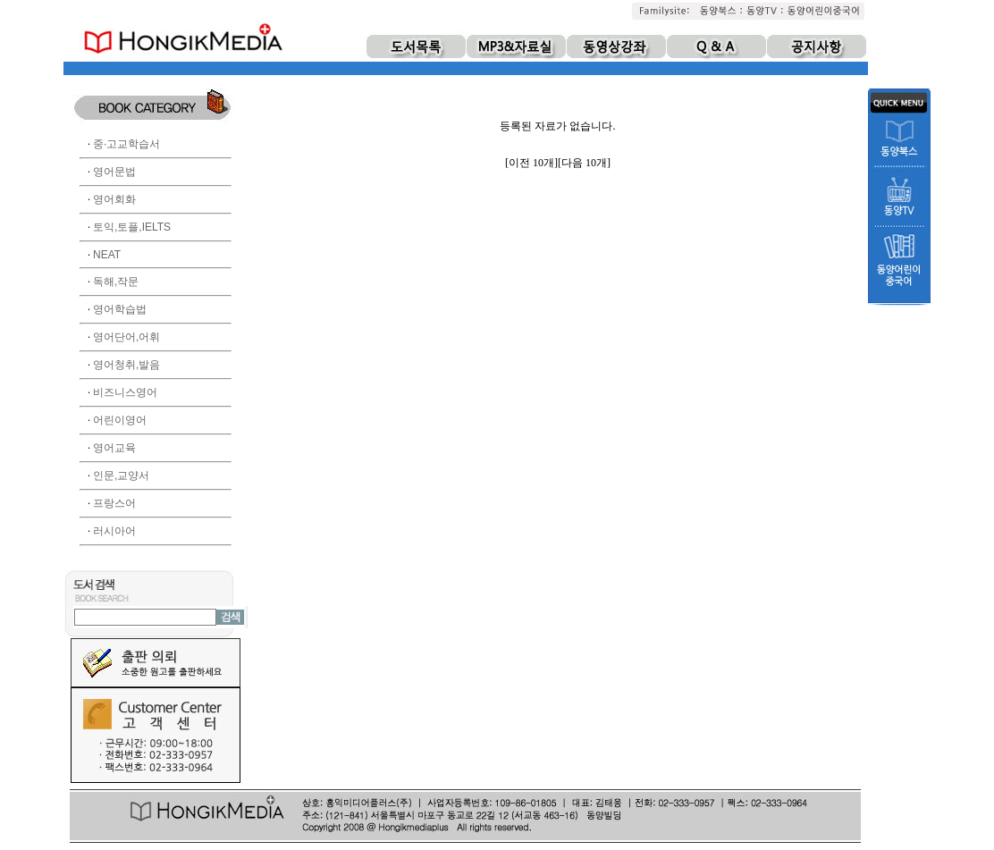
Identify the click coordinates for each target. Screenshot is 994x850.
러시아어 (114, 531)
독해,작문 (116, 281)
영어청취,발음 (126, 364)
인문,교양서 (121, 475)
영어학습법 (120, 309)
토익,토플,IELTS (132, 227)
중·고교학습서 (126, 144)
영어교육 (114, 448)
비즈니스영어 (125, 392)
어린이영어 (120, 420)
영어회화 (114, 199)
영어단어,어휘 (126, 337)
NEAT (107, 254)
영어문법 (114, 171)
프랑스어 (114, 503)
